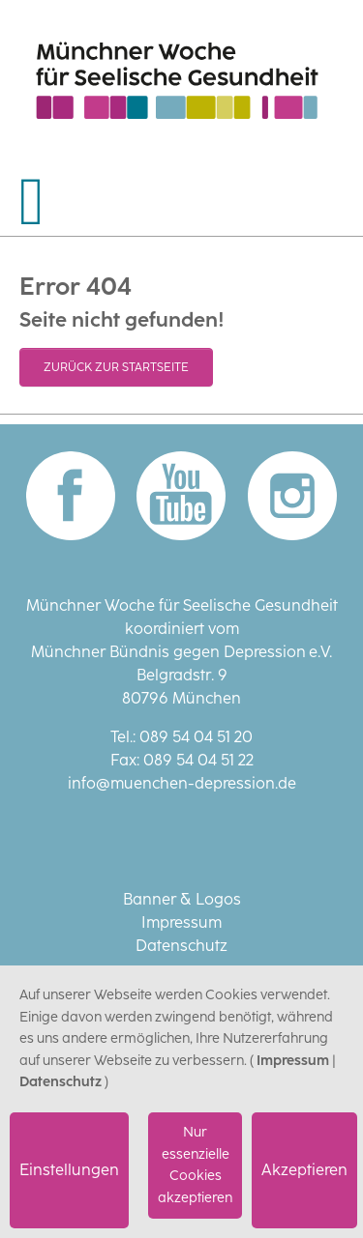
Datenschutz (181, 945)
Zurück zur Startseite (116, 367)
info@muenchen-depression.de (182, 783)
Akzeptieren (304, 1170)
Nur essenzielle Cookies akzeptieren (195, 1164)
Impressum (181, 922)
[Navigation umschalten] (32, 202)
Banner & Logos (182, 899)
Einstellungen (69, 1170)
